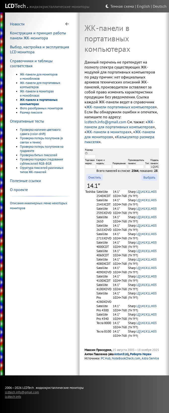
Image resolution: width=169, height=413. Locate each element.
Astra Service (150, 358)
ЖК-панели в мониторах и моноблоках (37, 93)
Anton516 (121, 354)
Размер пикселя (31, 112)
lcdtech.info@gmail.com (105, 121)
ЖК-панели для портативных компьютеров (119, 124)
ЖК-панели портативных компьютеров (120, 106)
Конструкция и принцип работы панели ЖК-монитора (38, 35)
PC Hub (106, 358)
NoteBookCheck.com (126, 358)
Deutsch (160, 6)
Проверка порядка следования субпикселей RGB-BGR (41, 161)
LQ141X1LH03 (146, 192)
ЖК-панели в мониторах (107, 131)
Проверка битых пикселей (38, 155)
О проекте (19, 189)
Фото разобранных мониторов (41, 108)
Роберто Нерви (140, 354)
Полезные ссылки (25, 180)
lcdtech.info (13, 396)
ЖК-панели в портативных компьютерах (39, 102)
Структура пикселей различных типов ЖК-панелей (42, 170)
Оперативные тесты (27, 121)
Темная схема (119, 6)
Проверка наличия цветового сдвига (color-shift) (40, 132)
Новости (17, 23)
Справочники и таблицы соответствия (31, 63)
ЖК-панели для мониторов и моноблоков (38, 76)
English (143, 6)
